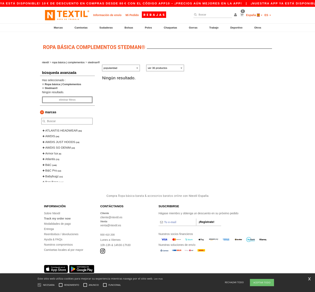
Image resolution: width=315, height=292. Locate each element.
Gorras (193, 27)
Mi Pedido (132, 15)
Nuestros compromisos (58, 240)
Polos (148, 27)
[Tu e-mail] (177, 217)
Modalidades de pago (57, 219)
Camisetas (81, 27)
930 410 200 (108, 230)
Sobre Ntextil (52, 208)
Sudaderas (106, 27)
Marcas (58, 27)
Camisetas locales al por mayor (63, 245)
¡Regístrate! (206, 217)
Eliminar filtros (67, 95)
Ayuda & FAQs (53, 234)
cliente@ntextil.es (111, 212)
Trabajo (214, 27)
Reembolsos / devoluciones (61, 229)
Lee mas (158, 278)
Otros (257, 27)
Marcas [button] (50, 107)
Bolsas (129, 27)
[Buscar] (211, 15)
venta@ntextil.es (110, 220)
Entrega (49, 224)
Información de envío (107, 15)
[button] (236, 15)
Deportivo (236, 27)
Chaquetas (170, 27)
